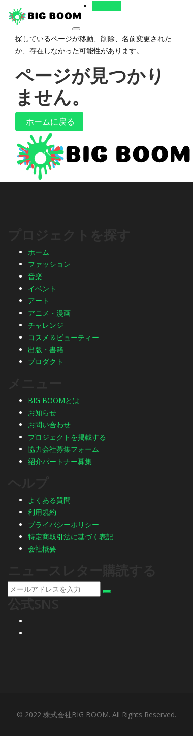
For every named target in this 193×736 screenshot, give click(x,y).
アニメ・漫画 (49, 313)
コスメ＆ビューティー (63, 337)
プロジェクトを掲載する (67, 437)
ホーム (38, 252)
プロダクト (45, 361)
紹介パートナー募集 (60, 461)
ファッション (49, 264)
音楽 (35, 276)
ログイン (106, 6)
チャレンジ (45, 325)
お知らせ (42, 412)
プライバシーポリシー (63, 524)
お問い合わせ (49, 425)
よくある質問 (49, 500)
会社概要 (42, 549)
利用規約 (42, 512)
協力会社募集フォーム (63, 449)
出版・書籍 (45, 349)
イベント (42, 288)
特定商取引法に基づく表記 (70, 536)
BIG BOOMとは (53, 400)
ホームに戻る (49, 121)
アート (38, 300)
